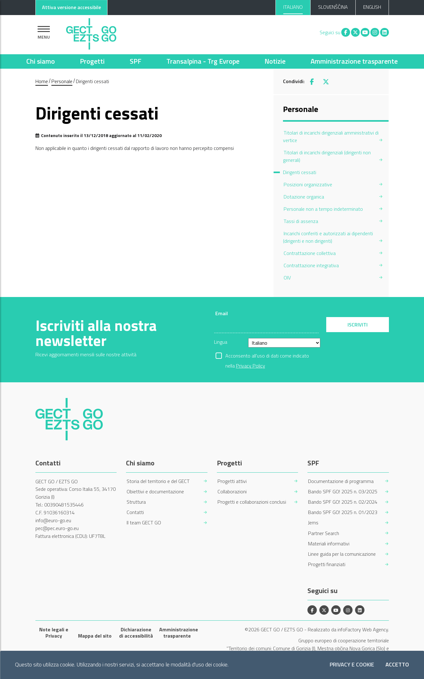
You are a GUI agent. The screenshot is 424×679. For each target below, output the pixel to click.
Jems (313, 522)
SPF (135, 61)
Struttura (136, 502)
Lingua (220, 342)
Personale (61, 81)
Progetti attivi (232, 481)
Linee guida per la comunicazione (342, 554)
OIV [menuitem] (287, 277)
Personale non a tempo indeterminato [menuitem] (323, 209)
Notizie (274, 61)
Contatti (135, 512)
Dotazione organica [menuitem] (304, 196)
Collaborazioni (232, 491)
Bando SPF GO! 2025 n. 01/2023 (342, 512)
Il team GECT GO (144, 522)
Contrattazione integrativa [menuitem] (311, 265)
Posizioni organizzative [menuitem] (308, 184)
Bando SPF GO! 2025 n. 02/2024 (342, 502)
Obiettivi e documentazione (155, 491)
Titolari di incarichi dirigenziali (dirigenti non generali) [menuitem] (327, 156)
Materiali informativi (328, 543)
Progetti (92, 61)
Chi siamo (40, 61)
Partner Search (323, 533)
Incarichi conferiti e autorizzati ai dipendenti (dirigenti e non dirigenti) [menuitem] (328, 237)
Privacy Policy (250, 365)
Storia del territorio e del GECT (158, 481)
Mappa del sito (95, 635)
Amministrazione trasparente (354, 61)
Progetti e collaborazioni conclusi (251, 502)
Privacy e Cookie (352, 665)
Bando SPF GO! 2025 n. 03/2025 (342, 491)
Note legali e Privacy (53, 632)
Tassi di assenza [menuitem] (301, 221)
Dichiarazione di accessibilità (136, 632)
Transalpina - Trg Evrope (202, 61)
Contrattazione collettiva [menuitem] (310, 253)
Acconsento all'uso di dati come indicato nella (267, 356)
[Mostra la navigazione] (43, 32)
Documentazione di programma (341, 481)
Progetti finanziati (326, 564)
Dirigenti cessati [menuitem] (299, 172)
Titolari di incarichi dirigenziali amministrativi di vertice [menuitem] (331, 136)
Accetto (397, 665)
